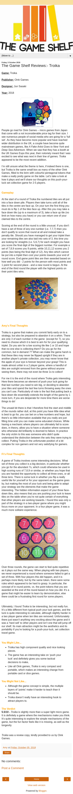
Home (36, 779)
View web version (36, 785)
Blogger (42, 791)
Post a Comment (13, 768)
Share (7, 753)
